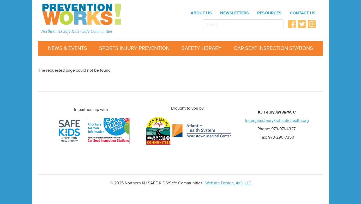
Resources (269, 13)
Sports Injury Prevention (134, 48)
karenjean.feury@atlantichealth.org (277, 120)
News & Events (67, 48)
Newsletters (234, 13)
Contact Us (303, 13)
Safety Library (202, 48)
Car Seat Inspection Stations (273, 48)
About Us (201, 13)
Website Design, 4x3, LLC (228, 183)
